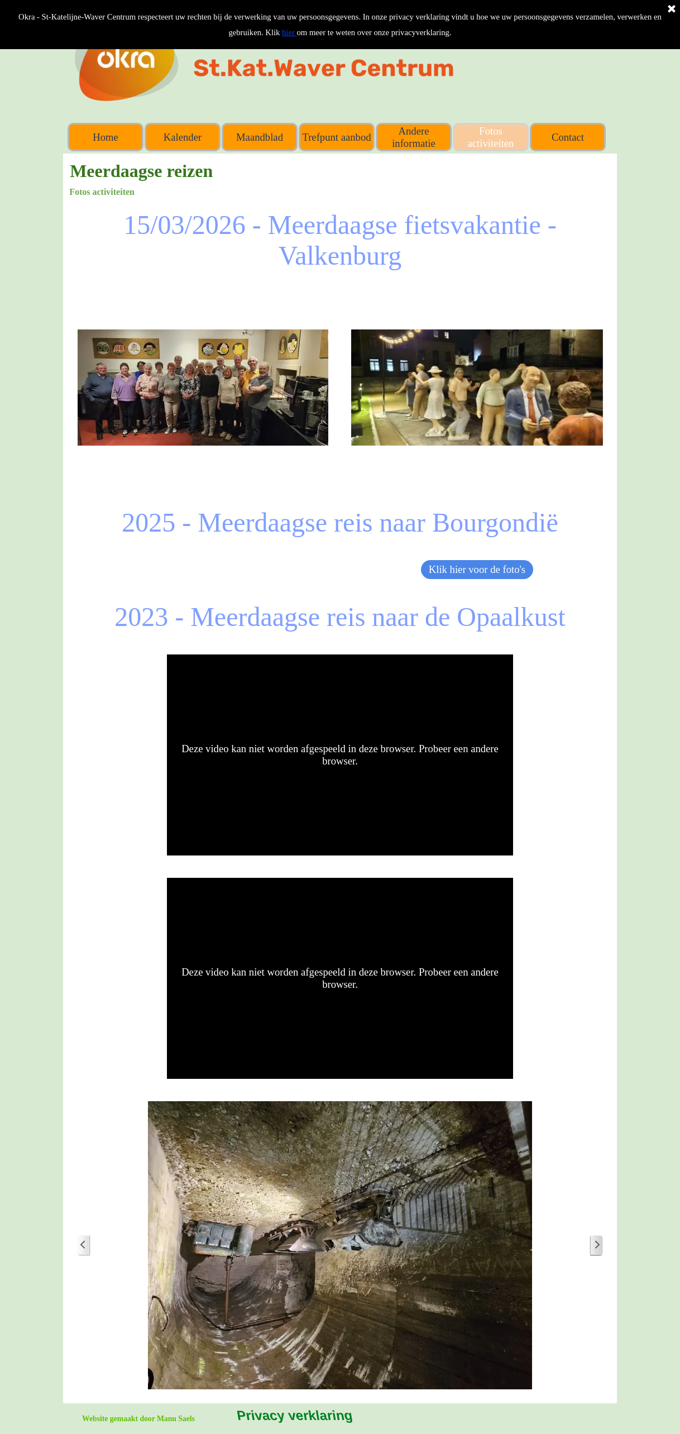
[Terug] (83, 1245)
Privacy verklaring (294, 1415)
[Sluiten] (671, 9)
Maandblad (259, 137)
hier (289, 32)
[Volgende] (596, 1245)
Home (105, 137)
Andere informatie (413, 137)
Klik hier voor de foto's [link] (477, 569)
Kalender (183, 137)
